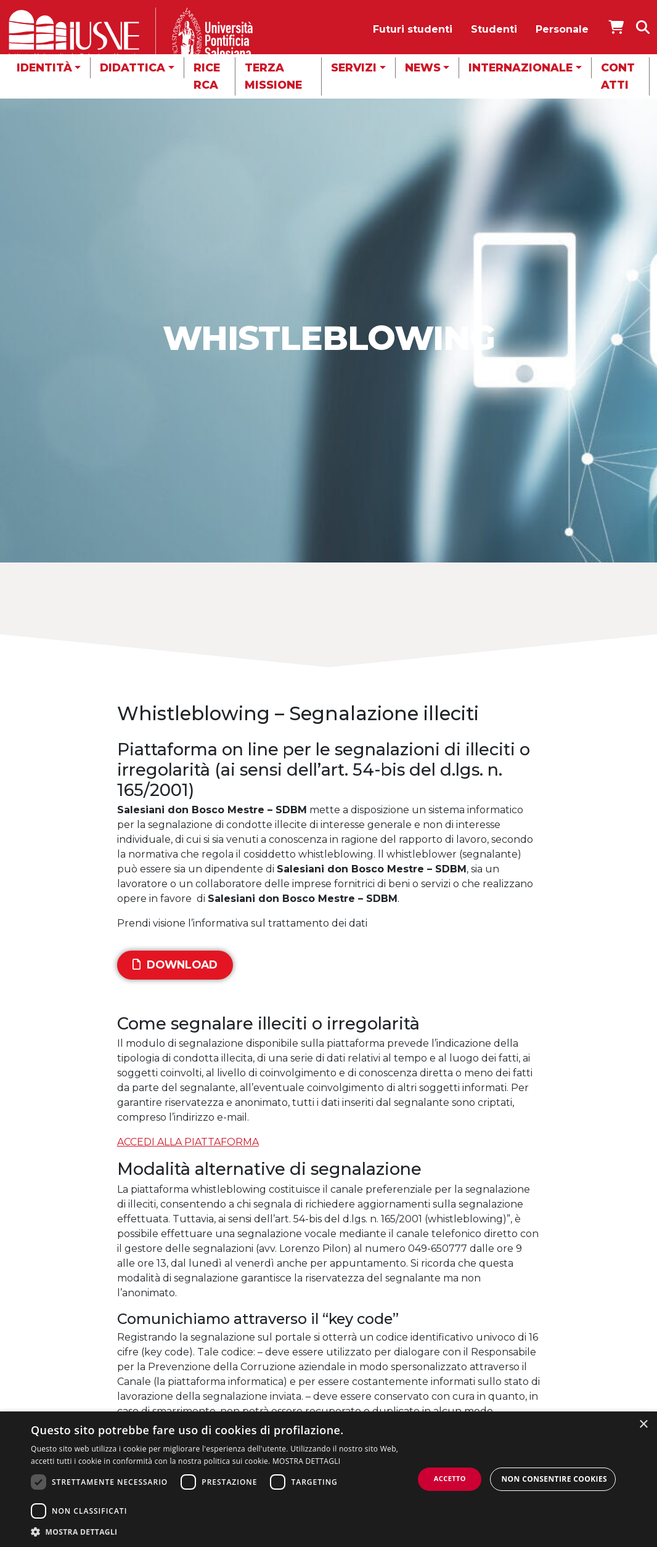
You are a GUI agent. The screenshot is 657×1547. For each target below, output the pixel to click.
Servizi (354, 67)
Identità (44, 67)
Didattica (132, 67)
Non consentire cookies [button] (554, 1479)
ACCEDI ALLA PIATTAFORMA (188, 1142)
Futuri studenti (412, 29)
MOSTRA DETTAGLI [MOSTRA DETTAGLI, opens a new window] (306, 1461)
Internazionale (520, 67)
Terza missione (273, 76)
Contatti (618, 76)
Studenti (494, 29)
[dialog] (328, 1479)
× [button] (643, 1424)
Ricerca (207, 76)
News (423, 67)
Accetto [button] (450, 1478)
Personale (562, 29)
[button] (222, 1531)
